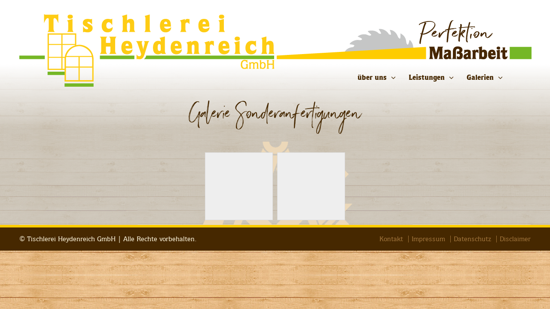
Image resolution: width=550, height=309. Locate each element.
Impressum (428, 239)
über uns (372, 77)
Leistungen (427, 77)
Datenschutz (472, 239)
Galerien (480, 77)
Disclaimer (515, 239)
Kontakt (391, 239)
